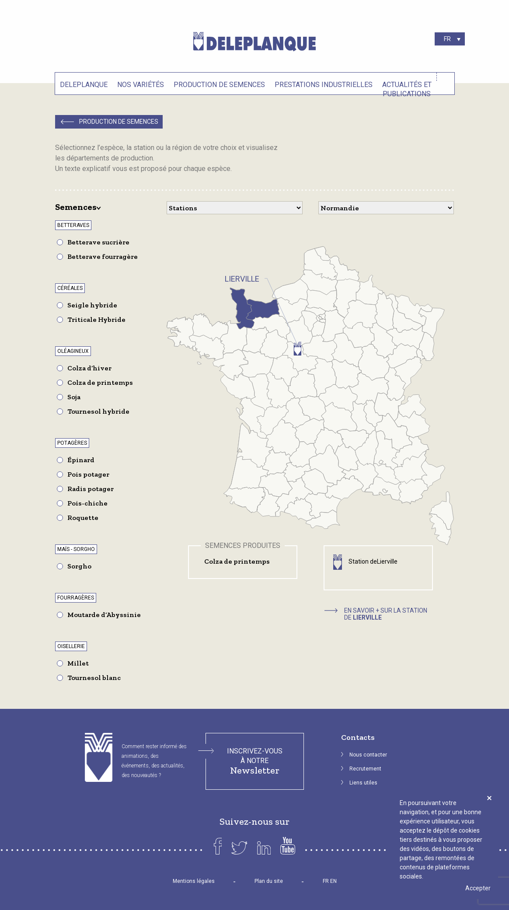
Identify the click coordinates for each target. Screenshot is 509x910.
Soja (73, 397)
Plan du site (268, 881)
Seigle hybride (92, 305)
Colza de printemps (100, 382)
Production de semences (219, 84)
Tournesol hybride (98, 411)
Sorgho (79, 566)
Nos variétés (140, 84)
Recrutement (365, 769)
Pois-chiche (87, 503)
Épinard (80, 460)
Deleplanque (84, 84)
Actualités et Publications (407, 88)
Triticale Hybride (96, 319)
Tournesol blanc (94, 677)
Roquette (82, 517)
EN (333, 881)
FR (326, 881)
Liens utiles (363, 783)
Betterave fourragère (102, 256)
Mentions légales (194, 881)
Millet (78, 663)
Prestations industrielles (324, 84)
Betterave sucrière (98, 242)
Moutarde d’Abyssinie (104, 614)
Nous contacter (368, 755)
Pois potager (88, 474)
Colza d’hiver (89, 368)
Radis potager (90, 489)
